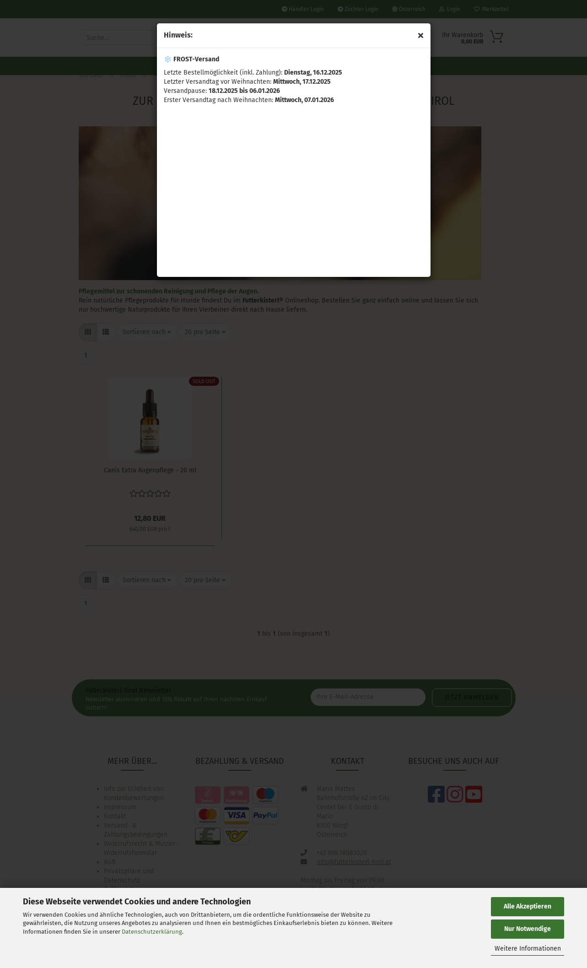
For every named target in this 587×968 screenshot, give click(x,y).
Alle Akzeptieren (527, 906)
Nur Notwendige (527, 929)
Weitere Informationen (528, 948)
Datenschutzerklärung (152, 931)
